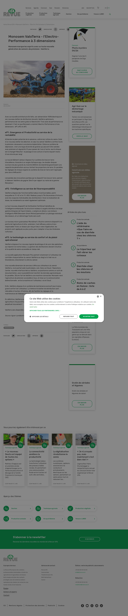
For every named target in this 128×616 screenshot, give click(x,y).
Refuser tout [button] (68, 316)
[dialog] (64, 308)
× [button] (100, 296)
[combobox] (98, 296)
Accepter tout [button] (89, 316)
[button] (64, 310)
